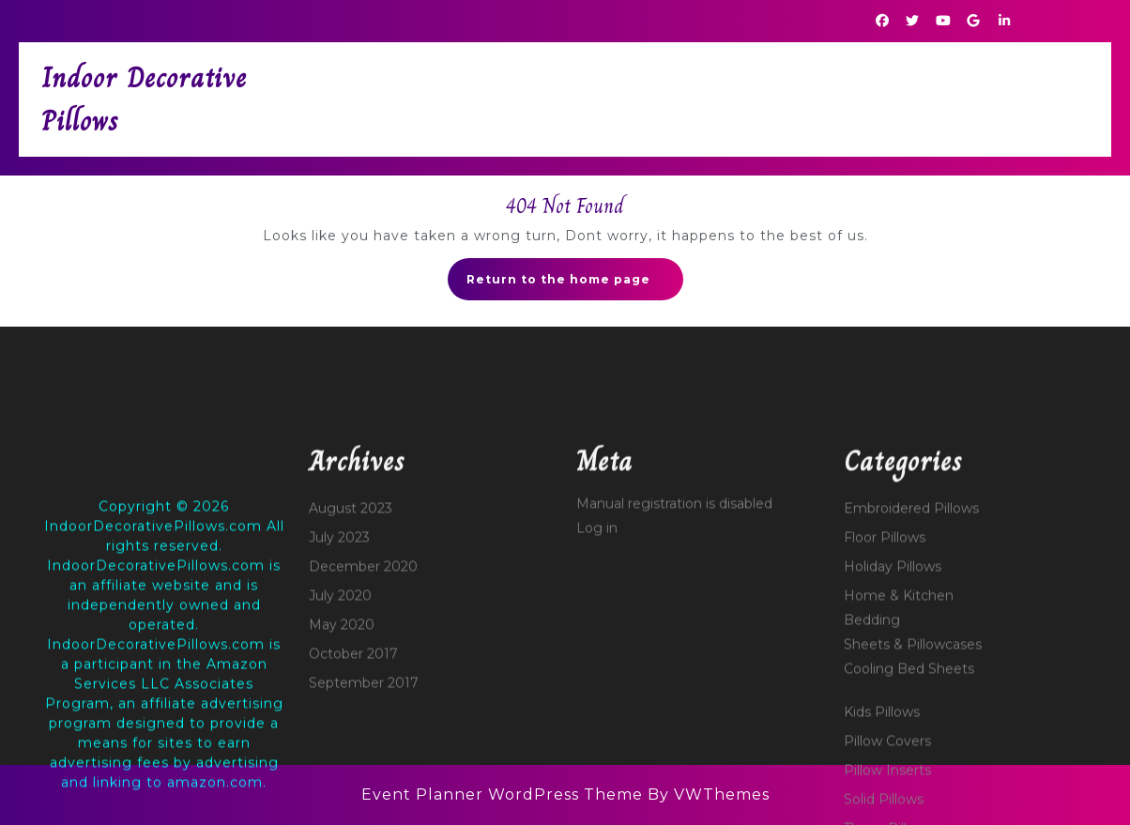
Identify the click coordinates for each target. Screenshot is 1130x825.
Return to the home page (574, 284)
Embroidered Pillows (911, 675)
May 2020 (341, 792)
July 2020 (340, 763)
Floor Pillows (884, 704)
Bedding (872, 787)
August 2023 (350, 675)
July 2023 (339, 704)
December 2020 (363, 734)
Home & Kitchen (899, 763)
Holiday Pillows (892, 734)
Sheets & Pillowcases (913, 811)
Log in (597, 695)
